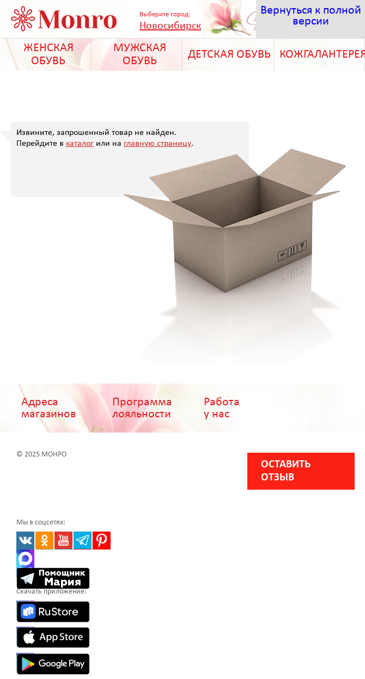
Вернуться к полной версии (310, 16)
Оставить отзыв (286, 471)
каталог (80, 143)
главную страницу (157, 143)
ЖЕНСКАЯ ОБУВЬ (48, 54)
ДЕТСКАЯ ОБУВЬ (229, 54)
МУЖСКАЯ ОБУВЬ (139, 54)
